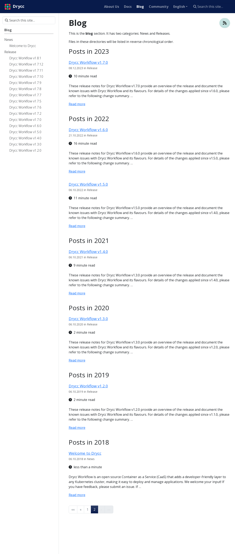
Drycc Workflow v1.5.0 (88, 184)
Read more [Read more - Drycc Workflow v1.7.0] (77, 104)
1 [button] (87, 509)
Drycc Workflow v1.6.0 (88, 129)
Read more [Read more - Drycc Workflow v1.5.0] (77, 226)
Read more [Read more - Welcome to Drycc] (77, 495)
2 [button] (94, 509)
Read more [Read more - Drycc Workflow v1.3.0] (77, 360)
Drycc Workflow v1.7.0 (88, 62)
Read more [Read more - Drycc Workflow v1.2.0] (77, 427)
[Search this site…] (212, 6)
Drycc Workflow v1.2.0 (88, 385)
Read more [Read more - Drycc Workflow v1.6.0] (77, 171)
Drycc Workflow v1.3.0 (88, 318)
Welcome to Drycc (85, 453)
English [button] (179, 6)
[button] (73, 509)
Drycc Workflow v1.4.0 (88, 251)
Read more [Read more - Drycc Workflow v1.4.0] (77, 293)
